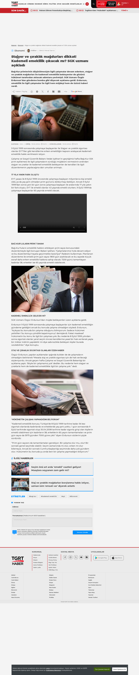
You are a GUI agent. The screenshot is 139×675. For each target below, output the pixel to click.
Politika (51, 597)
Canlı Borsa (14, 577)
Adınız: (15, 507)
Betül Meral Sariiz (47, 50)
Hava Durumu (15, 597)
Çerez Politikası (38, 565)
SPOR (59, 4)
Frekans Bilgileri (38, 562)
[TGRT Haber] (14, 4)
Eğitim (13, 587)
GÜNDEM (30, 4)
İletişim (35, 560)
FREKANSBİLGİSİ (111, 4)
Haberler (14, 45)
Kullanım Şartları (53, 555)
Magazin (51, 585)
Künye (35, 557)
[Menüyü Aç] (83, 4)
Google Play (101, 558)
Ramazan (91, 577)
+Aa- (66, 91)
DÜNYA (45, 4)
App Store (117, 557)
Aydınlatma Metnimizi (53, 670)
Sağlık (90, 580)
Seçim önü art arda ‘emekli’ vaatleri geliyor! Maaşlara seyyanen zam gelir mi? (56, 469)
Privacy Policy (53, 560)
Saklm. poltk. (37, 567)
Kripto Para (52, 580)
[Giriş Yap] (87, 4)
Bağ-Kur (84, 159)
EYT (21, 151)
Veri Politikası (53, 565)
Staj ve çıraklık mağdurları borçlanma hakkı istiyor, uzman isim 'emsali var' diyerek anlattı (60, 484)
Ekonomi (20, 45)
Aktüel (13, 575)
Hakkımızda (36, 555)
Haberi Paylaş (20, 91)
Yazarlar (90, 595)
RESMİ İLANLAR (76, 4)
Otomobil (52, 595)
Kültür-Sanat (53, 577)
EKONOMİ (38, 4)
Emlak (13, 592)
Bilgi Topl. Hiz (53, 562)
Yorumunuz (28, 516)
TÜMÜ (124, 10)
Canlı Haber (14, 580)
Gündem (13, 595)
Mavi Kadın (52, 587)
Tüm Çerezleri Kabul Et (102, 669)
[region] (70, 670)
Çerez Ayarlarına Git (119, 669)
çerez (48, 668)
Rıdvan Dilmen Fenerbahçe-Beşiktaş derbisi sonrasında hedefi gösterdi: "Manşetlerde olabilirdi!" (56, 10)
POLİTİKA (52, 4)
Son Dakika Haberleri (94, 585)
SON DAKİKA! (19, 10)
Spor (89, 587)
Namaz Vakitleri (54, 592)
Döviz (13, 582)
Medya (51, 590)
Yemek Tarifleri (93, 597)
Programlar (92, 575)
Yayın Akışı (91, 592)
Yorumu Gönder (82, 532)
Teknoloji (91, 590)
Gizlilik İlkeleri (53, 557)
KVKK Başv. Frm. (53, 570)
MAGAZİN (65, 4)
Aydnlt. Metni (52, 567)
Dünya (13, 585)
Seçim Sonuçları (93, 582)
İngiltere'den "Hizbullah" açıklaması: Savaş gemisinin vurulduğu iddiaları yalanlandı (102, 10)
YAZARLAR (22, 4)
